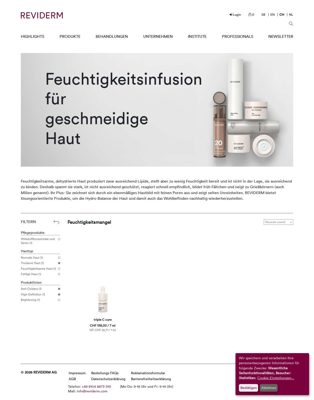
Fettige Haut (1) (38, 274)
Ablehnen (268, 387)
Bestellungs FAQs (104, 373)
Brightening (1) (38, 300)
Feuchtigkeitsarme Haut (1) (38, 269)
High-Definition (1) (38, 294)
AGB (72, 378)
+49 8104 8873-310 (96, 386)
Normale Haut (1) (38, 258)
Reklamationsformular (148, 373)
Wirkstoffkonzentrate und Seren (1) (38, 241)
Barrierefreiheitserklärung (151, 378)
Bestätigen (248, 387)
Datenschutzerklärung (108, 378)
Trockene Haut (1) (38, 263)
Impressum (77, 373)
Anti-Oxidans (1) (38, 289)
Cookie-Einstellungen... (275, 377)
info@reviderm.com (92, 391)
